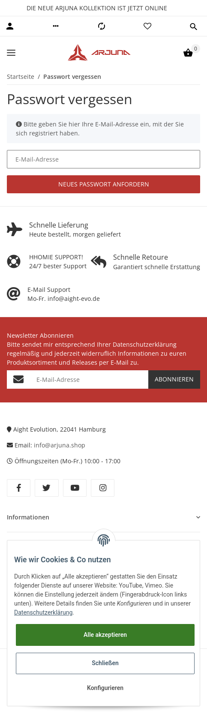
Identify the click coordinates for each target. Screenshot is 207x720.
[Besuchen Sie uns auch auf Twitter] (46, 488)
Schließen (105, 663)
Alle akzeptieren (105, 634)
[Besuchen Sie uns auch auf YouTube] (75, 488)
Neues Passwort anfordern (103, 184)
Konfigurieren (105, 687)
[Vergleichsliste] (101, 26)
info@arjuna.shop (60, 445)
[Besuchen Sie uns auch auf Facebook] (18, 488)
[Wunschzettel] (147, 26)
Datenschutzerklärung (43, 612)
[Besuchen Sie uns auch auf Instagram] (102, 488)
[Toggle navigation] (11, 52)
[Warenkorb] (188, 53)
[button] (55, 26)
